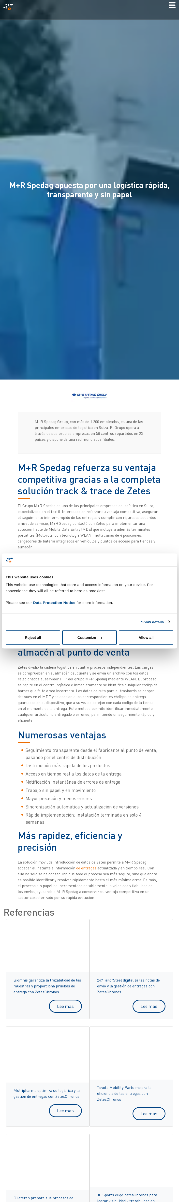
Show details (152, 622)
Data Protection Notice (54, 603)
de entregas (86, 867)
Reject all (33, 637)
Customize (89, 637)
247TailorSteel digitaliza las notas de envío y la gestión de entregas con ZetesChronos (128, 986)
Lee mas (65, 1006)
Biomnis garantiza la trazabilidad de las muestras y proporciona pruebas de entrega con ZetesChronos (47, 986)
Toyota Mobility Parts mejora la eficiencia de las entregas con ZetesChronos (124, 1093)
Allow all (145, 637)
